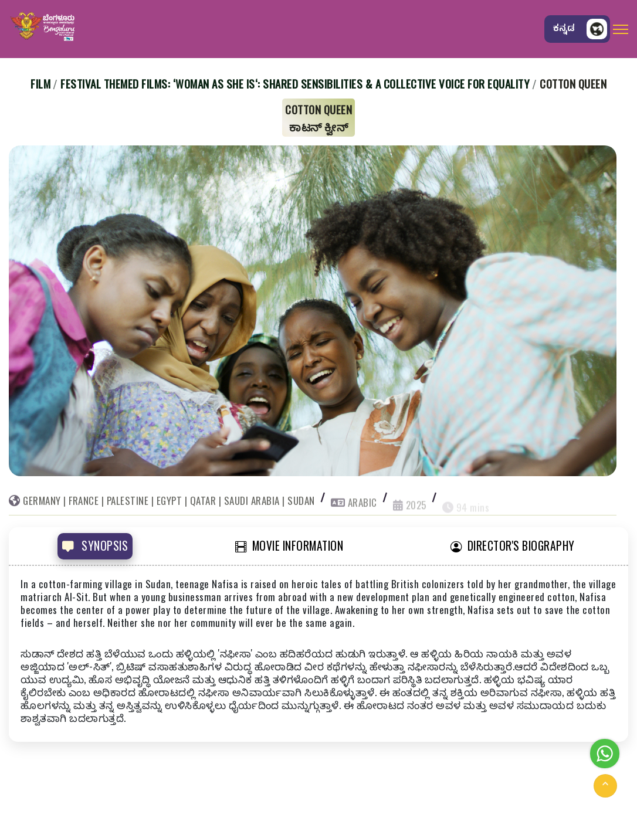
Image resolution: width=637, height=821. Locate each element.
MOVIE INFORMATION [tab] (289, 545)
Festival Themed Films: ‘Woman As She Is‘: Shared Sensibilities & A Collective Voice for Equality (295, 83)
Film (40, 83)
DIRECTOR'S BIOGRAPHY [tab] (512, 545)
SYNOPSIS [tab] (95, 545)
